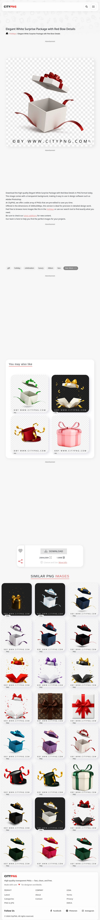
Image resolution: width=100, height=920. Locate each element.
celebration (29, 268)
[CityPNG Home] (10, 6)
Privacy (70, 899)
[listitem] (56, 911)
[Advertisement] (50, 49)
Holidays (50, 209)
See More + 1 (70, 268)
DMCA (69, 903)
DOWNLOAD (53, 551)
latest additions (30, 215)
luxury (40, 268)
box (59, 268)
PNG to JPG (9, 903)
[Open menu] (93, 7)
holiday (17, 268)
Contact (38, 899)
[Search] (86, 7)
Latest (7, 895)
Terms (69, 895)
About (38, 895)
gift (8, 268)
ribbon (50, 268)
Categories (9, 899)
